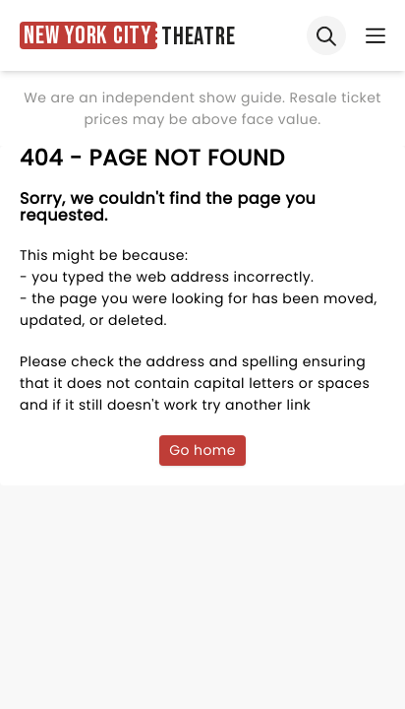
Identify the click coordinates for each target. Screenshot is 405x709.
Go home (202, 450)
